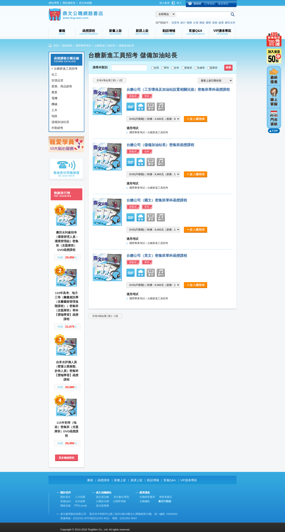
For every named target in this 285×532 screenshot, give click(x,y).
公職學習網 (119, 501)
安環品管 (57, 80)
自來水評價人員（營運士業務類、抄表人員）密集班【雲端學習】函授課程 (66, 370)
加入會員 (164, 2)
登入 (179, 2)
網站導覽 (54, 2)
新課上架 (136, 480)
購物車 (197, 3)
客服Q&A (169, 480)
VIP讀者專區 (188, 480)
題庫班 (214, 67)
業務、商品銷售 (61, 86)
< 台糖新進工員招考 (64, 68)
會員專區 (223, 3)
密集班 (188, 67)
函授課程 (67, 45)
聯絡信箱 (65, 505)
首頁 (56, 45)
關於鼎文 (65, 496)
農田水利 (230, 22)
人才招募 (80, 496)
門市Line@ (80, 505)
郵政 (202, 22)
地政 (54, 116)
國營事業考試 (83, 45)
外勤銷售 (57, 127)
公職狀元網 (102, 501)
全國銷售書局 (147, 496)
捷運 (221, 22)
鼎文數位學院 (121, 496)
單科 (166, 67)
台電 (195, 22)
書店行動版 (164, 501)
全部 (156, 67)
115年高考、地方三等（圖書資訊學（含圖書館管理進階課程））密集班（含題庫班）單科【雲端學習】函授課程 (66, 306)
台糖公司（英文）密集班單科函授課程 (156, 256)
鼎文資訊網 (102, 496)
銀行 (183, 22)
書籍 (90, 480)
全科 (176, 67)
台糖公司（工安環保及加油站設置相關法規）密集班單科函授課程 (178, 90)
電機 (54, 98)
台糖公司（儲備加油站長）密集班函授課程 (160, 145)
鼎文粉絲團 (85, 2)
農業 (54, 92)
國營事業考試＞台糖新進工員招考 (148, 132)
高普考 (175, 22)
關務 (189, 22)
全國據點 (145, 501)
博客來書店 (165, 496)
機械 (54, 104)
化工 (54, 74)
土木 (54, 110)
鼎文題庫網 (102, 505)
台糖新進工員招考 (105, 45)
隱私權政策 (69, 2)
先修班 (201, 67)
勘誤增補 (153, 480)
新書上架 (120, 480)
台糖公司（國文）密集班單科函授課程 (156, 200)
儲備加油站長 (60, 122)
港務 (214, 22)
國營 (208, 22)
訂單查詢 (209, 3)
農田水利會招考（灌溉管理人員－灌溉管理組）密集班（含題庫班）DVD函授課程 (66, 241)
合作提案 (80, 501)
